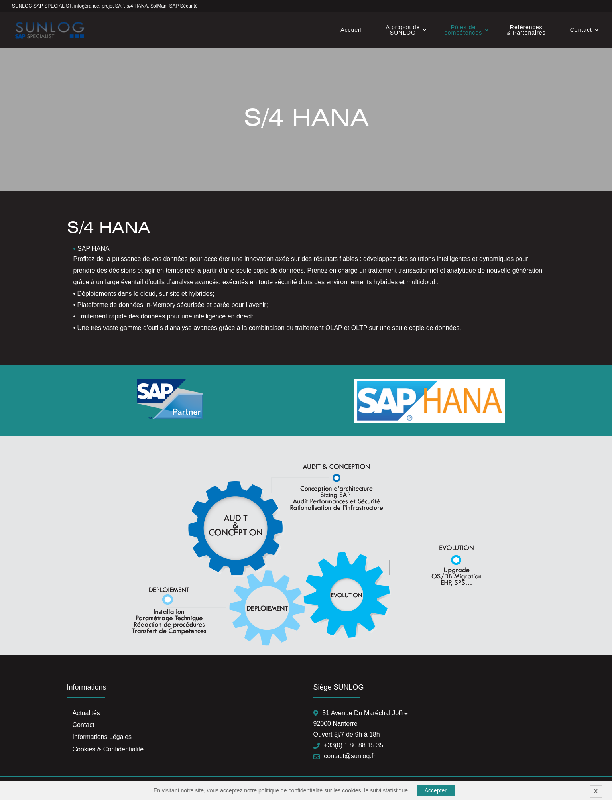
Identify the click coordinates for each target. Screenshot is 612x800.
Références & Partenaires (526, 30)
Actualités (86, 713)
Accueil (350, 30)
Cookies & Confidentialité (108, 749)
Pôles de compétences (463, 30)
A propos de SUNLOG (403, 30)
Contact (581, 30)
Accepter (436, 790)
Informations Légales (102, 736)
